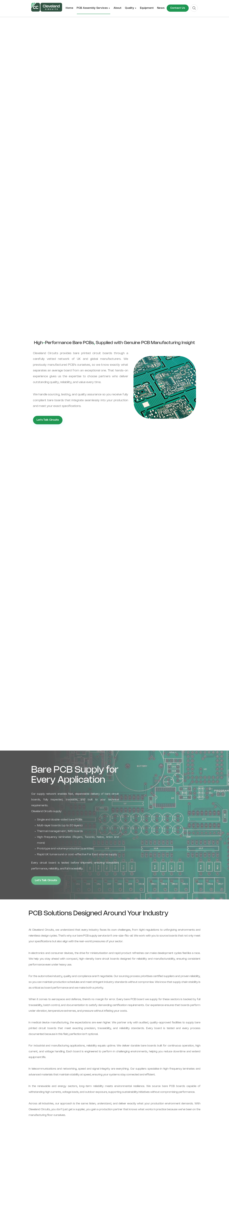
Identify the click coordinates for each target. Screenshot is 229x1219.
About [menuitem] (118, 8)
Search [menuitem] (190, 6)
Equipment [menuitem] (147, 8)
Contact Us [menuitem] (177, 8)
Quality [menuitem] (129, 8)
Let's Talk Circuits (48, 420)
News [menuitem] (161, 8)
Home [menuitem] (69, 8)
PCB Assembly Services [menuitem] (92, 8)
